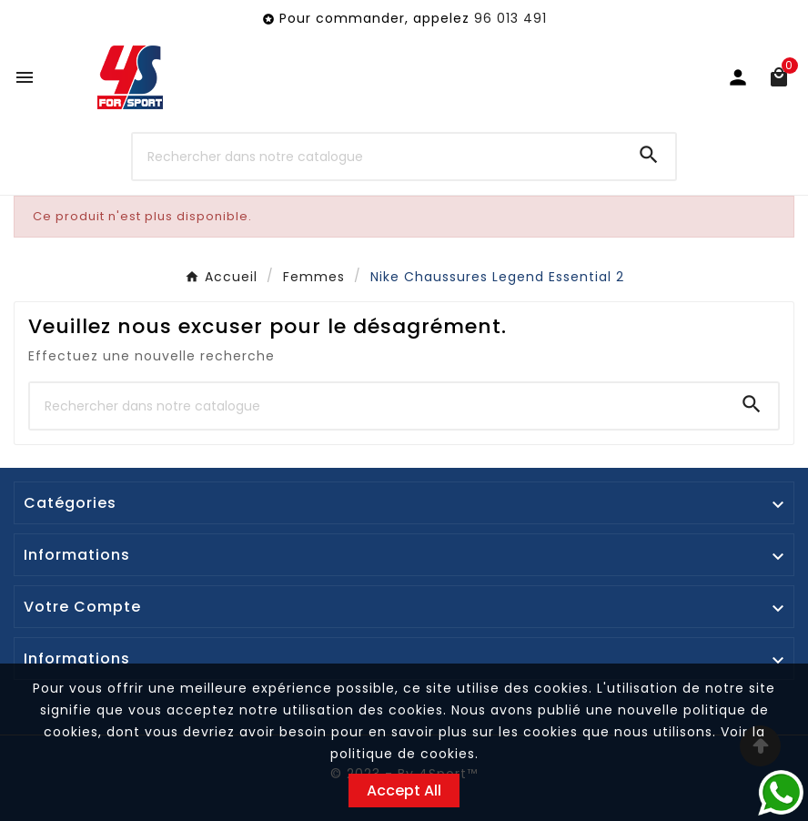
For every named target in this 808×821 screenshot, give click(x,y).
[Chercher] (378, 156)
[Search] (649, 155)
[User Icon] (738, 77)
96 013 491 (510, 18)
